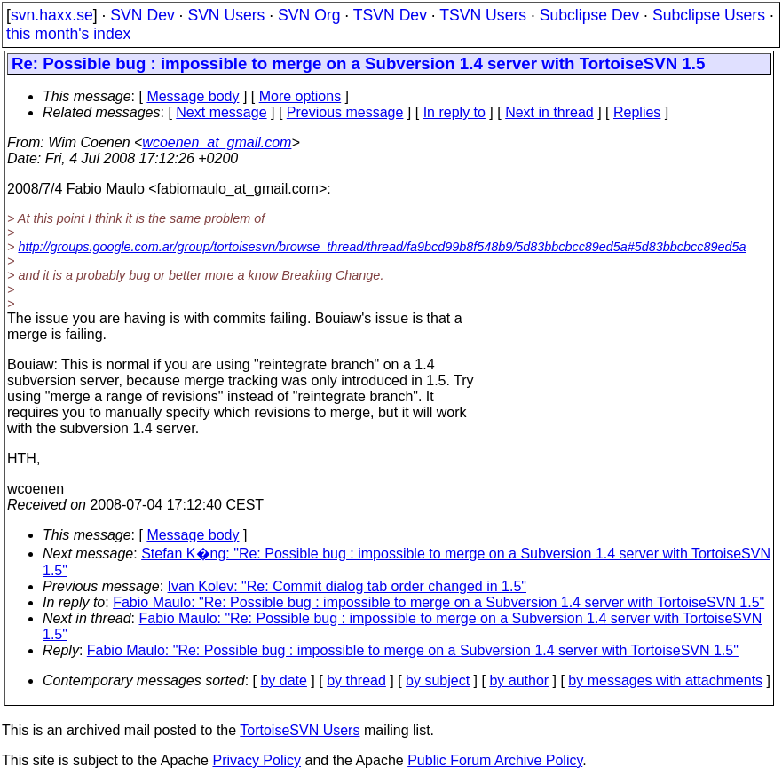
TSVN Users (482, 15)
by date (283, 680)
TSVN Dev (390, 15)
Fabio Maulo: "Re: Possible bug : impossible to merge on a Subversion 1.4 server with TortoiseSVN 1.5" (438, 602)
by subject (438, 680)
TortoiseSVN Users (299, 730)
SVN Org (309, 15)
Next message (221, 112)
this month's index (68, 34)
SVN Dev (142, 15)
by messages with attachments (665, 680)
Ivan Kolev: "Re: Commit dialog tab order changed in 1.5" (347, 586)
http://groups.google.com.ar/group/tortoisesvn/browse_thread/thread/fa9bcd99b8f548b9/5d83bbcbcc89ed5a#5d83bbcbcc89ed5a (382, 247)
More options (300, 96)
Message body (192, 96)
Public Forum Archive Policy (494, 760)
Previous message (345, 112)
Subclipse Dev (589, 15)
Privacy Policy (256, 760)
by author (519, 680)
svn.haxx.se (52, 15)
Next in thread (549, 112)
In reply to (454, 112)
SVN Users (226, 15)
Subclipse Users (708, 15)
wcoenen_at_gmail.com (216, 142)
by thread (356, 680)
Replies (636, 112)
